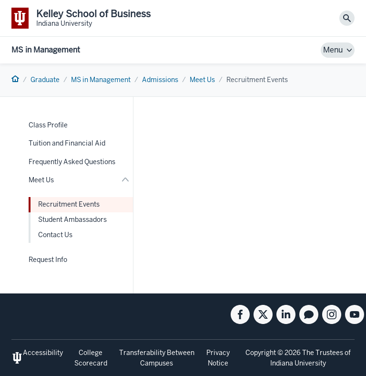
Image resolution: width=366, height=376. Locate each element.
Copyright (260, 352)
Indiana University (298, 363)
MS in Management (45, 50)
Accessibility (43, 352)
